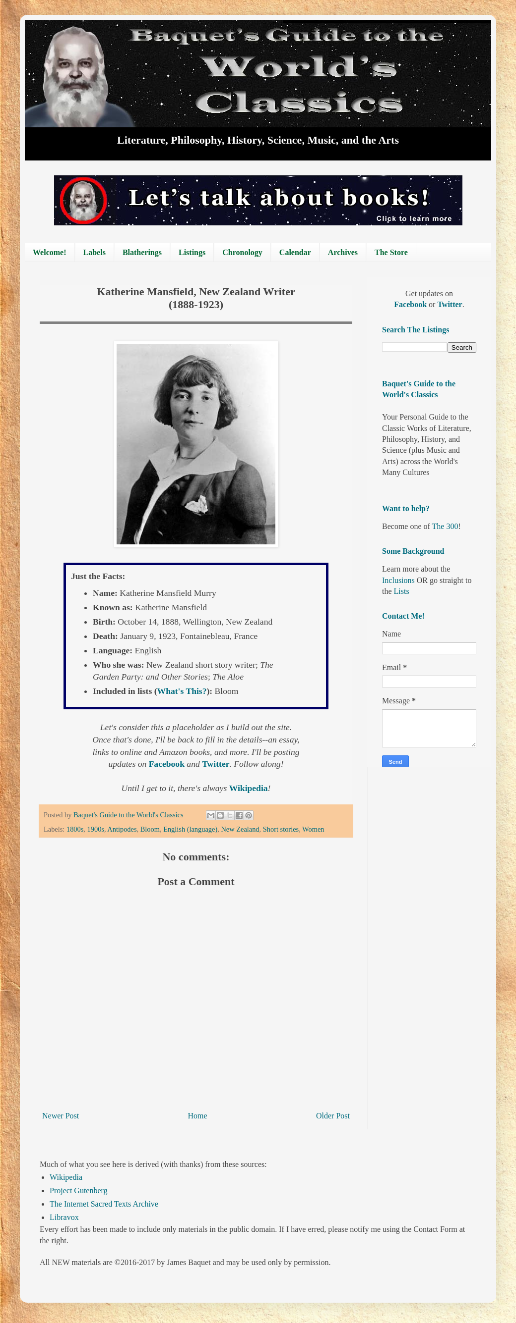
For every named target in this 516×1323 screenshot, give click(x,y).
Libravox (64, 1217)
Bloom (150, 829)
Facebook (168, 764)
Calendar (295, 252)
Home (197, 1115)
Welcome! (49, 252)
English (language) (190, 829)
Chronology (242, 252)
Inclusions (398, 580)
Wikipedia (66, 1177)
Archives (343, 252)
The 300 (445, 526)
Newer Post (60, 1115)
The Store (391, 252)
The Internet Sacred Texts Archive (104, 1204)
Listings (192, 252)
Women (313, 829)
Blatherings (142, 252)
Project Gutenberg (79, 1190)
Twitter (215, 764)
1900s (95, 829)
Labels (94, 252)
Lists (401, 591)
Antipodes (121, 829)
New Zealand (240, 829)
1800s (74, 829)
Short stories (281, 829)
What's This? (182, 691)
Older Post (333, 1115)
